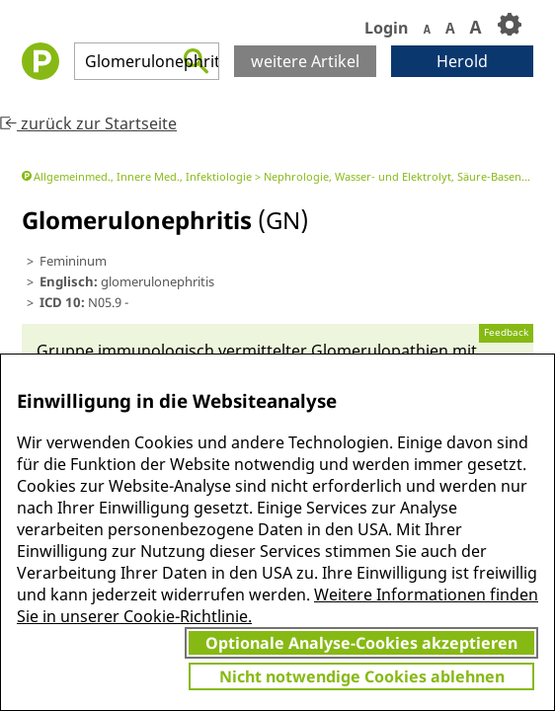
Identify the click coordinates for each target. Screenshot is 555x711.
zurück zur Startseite (88, 123)
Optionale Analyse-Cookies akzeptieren (361, 643)
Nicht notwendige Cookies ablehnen (362, 676)
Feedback (506, 332)
